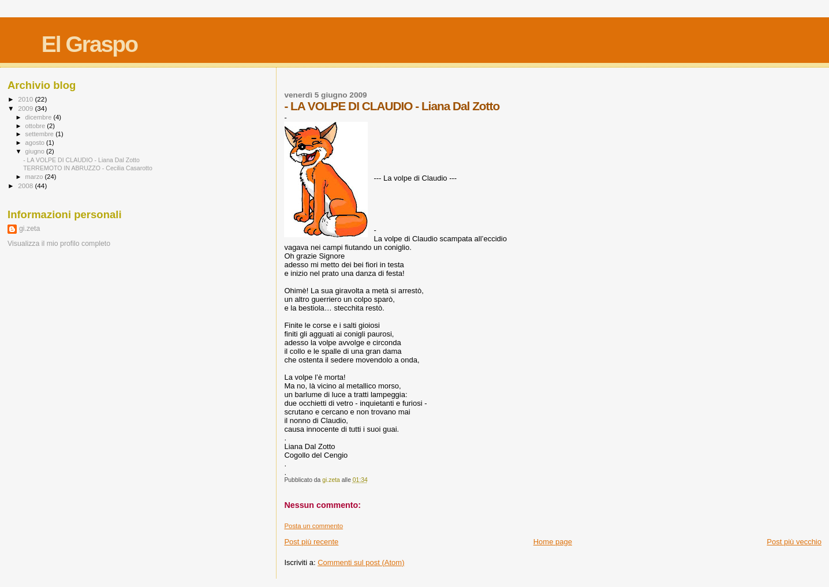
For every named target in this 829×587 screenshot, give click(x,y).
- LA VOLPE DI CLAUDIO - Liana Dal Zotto (81, 159)
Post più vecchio (794, 541)
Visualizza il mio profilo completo (59, 244)
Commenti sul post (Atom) (361, 562)
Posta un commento (313, 525)
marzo (35, 176)
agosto (36, 142)
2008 (26, 185)
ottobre (36, 125)
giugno (36, 151)
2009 (26, 108)
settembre (40, 133)
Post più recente (311, 541)
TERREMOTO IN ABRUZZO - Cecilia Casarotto (87, 167)
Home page (552, 541)
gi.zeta (29, 229)
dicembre (39, 117)
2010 (26, 99)
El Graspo (89, 44)
